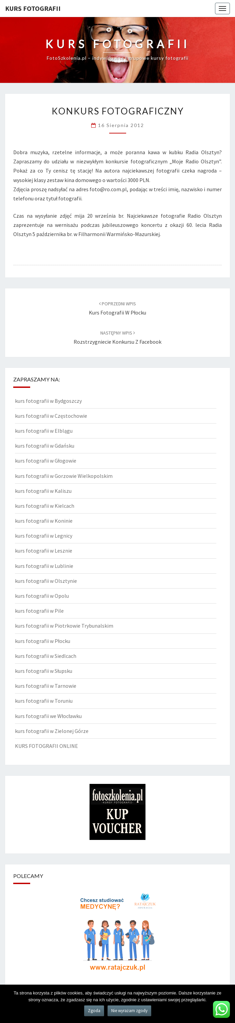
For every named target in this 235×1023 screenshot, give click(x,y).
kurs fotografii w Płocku (42, 641)
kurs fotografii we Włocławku (48, 716)
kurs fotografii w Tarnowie (45, 685)
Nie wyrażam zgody (129, 1010)
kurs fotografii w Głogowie (45, 460)
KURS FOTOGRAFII (33, 8)
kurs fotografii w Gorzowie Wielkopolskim (64, 475)
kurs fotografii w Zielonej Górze (52, 731)
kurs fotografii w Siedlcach (45, 655)
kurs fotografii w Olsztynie (46, 580)
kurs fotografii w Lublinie (44, 565)
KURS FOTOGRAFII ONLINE (46, 745)
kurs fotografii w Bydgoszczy (48, 400)
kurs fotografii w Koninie (44, 520)
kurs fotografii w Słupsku (43, 670)
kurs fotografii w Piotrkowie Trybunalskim (64, 625)
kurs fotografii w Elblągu (44, 430)
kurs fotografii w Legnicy (43, 535)
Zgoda (94, 1010)
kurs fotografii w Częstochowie (51, 415)
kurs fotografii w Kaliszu (43, 490)
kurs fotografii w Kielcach (44, 505)
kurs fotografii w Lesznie (43, 550)
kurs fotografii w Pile (39, 610)
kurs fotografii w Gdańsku (44, 445)
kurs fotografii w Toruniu (44, 700)
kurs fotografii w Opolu (42, 595)
